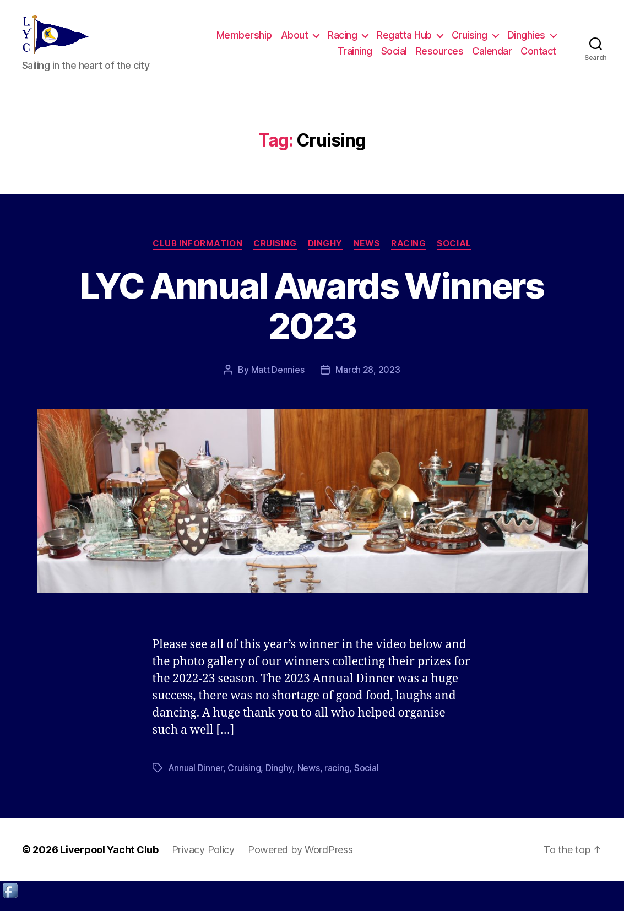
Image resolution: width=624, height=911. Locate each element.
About (294, 40)
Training (355, 56)
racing (336, 778)
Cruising (469, 40)
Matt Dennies (278, 380)
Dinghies (526, 40)
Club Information (197, 254)
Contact (538, 56)
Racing (342, 40)
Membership (244, 40)
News (367, 254)
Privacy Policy (203, 860)
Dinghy (325, 254)
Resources (440, 56)
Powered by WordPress (300, 860)
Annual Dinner (196, 778)
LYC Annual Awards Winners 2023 (312, 316)
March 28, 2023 (367, 380)
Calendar (492, 56)
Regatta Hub (404, 40)
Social (394, 56)
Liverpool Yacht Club (109, 860)
